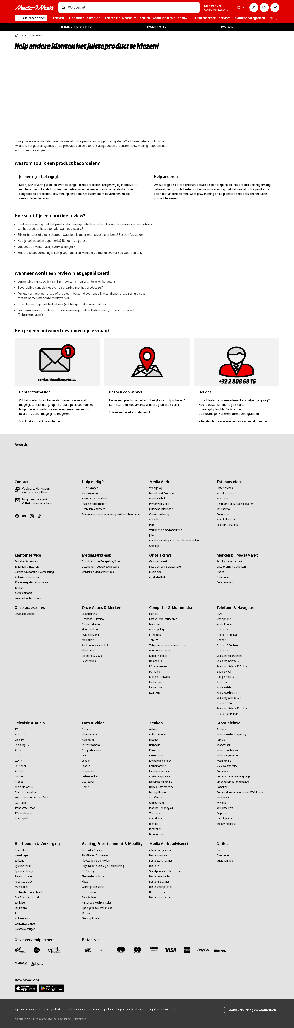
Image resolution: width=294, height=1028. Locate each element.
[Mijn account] (253, 7)
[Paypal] (203, 950)
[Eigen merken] (90, 629)
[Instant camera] (91, 745)
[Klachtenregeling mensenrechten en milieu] (174, 540)
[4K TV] (18, 750)
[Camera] (86, 729)
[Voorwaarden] (90, 493)
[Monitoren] (155, 624)
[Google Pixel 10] (226, 677)
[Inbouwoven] (224, 797)
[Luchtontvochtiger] (25, 924)
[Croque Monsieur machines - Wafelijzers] (240, 792)
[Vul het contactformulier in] (37, 503)
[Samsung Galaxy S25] (229, 661)
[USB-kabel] (88, 782)
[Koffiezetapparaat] (160, 776)
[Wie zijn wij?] (156, 488)
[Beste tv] (154, 866)
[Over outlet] (223, 577)
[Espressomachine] (159, 771)
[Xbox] (85, 881)
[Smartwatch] (223, 682)
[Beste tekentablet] (159, 876)
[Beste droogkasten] (160, 897)
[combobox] (132, 7)
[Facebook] (18, 516)
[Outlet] (220, 572)
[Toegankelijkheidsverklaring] (162, 1009)
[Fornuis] (221, 740)
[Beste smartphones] (160, 887)
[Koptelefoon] (22, 771)
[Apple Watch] (224, 687)
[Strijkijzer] (20, 902)
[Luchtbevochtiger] (25, 929)
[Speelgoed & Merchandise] (97, 908)
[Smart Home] (22, 850)
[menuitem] (58, 18)
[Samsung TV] (22, 745)
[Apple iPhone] (224, 624)
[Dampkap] (222, 787)
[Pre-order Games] (92, 850)
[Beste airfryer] (157, 892)
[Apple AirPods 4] (24, 787)
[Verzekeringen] (225, 493)
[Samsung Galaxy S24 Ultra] (232, 708)
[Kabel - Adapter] (158, 656)
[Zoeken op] (63, 7)
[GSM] (219, 614)
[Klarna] (220, 951)
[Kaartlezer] (155, 692)
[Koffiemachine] (157, 766)
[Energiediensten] (226, 519)
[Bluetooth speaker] (25, 792)
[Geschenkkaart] (158, 561)
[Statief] (86, 766)
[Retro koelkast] (225, 808)
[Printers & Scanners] (160, 650)
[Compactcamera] (91, 750)
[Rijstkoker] (155, 829)
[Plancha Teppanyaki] (161, 808)
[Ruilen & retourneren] (94, 504)
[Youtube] (26, 516)
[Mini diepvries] (224, 818)
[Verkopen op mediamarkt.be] (165, 530)
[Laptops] (154, 614)
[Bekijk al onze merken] (229, 561)
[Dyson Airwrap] (23, 866)
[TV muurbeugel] (23, 813)
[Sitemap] (154, 546)
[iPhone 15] (222, 650)
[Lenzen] (86, 761)
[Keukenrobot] (156, 755)
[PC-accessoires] (158, 666)
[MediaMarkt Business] (161, 493)
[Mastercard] (137, 950)
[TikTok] (41, 516)
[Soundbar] (20, 766)
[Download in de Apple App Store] (100, 567)
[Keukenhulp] (156, 750)
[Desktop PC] (156, 661)
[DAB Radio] (20, 803)
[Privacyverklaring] (159, 504)
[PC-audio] (154, 671)
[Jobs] (151, 535)
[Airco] (17, 913)
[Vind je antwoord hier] (34, 492)
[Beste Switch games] (160, 860)
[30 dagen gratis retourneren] (31, 582)
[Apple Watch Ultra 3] (228, 692)
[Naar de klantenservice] (28, 598)
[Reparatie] (222, 498)
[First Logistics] (37, 964)
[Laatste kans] (89, 614)
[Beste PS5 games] (159, 881)
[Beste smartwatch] (159, 855)
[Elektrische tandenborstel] (29, 892)
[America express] (187, 950)
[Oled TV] (19, 740)
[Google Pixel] (224, 671)
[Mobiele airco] (22, 918)
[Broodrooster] (157, 834)
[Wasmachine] (224, 761)
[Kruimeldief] (21, 887)
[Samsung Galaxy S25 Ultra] (232, 666)
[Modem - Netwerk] (159, 677)
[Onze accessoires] (25, 614)
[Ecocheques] (89, 661)
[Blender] (153, 824)
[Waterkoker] (156, 818)
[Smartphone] (224, 619)
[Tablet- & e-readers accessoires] (167, 645)
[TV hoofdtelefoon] (25, 808)
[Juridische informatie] (161, 509)
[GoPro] (85, 755)
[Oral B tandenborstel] (27, 897)
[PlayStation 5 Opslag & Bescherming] (103, 866)
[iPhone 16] (222, 640)
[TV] (16, 729)
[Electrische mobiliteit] (94, 876)
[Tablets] (153, 640)
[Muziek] (86, 913)
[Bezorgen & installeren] (95, 498)
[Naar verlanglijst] (264, 7)
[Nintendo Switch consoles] (97, 902)
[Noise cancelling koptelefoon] (31, 797)
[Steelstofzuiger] (24, 876)
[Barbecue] (154, 745)
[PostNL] (37, 950)
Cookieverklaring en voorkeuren (251, 1010)
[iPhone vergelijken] (160, 850)
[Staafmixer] (155, 797)
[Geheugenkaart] (91, 776)
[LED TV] (18, 761)
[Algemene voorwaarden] (27, 1009)
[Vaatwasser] (223, 745)
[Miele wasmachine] (227, 766)
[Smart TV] (20, 734)
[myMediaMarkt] (23, 593)
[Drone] (85, 787)
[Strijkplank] (21, 908)
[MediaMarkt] (34, 7)
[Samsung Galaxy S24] (229, 698)
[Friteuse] (154, 740)
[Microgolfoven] (157, 792)
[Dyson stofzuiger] (24, 871)
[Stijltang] (19, 860)
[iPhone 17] (222, 629)
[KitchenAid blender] (160, 761)
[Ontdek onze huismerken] (231, 567)
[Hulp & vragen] (90, 488)
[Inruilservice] (224, 509)
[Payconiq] (104, 950)
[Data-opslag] (156, 629)
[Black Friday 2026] (92, 656)
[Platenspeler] (22, 818)
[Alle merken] (88, 650)
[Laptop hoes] (156, 687)
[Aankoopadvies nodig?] (95, 645)
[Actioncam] (88, 740)
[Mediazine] (88, 640)
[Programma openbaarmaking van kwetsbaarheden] (111, 514)
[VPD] (54, 950)
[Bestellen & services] (93, 509)
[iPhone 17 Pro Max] (227, 635)
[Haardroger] (21, 855)
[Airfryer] (153, 729)
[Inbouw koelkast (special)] (231, 734)
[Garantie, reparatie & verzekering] (34, 572)
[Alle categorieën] (31, 18)
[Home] (17, 35)
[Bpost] (21, 950)
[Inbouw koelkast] (226, 824)
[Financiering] (223, 514)
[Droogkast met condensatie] (233, 782)
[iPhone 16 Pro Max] (227, 645)
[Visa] (170, 950)
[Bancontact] (88, 950)
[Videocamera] (89, 734)
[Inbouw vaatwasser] (228, 750)
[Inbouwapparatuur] (228, 755)
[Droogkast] (223, 771)
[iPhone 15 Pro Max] (227, 713)
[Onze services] (225, 488)
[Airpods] (19, 782)
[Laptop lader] (156, 682)
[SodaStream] (156, 803)
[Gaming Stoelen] (91, 918)
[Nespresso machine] (160, 782)
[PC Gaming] (88, 871)
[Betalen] (19, 588)
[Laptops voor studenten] (163, 619)
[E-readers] (155, 635)
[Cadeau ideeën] (91, 624)
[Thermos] (154, 813)
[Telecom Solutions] (227, 525)
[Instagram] (33, 516)
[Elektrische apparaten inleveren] (235, 504)
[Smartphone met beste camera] (167, 871)
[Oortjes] (19, 776)
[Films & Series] (90, 897)
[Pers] (151, 525)
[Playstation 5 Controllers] (96, 860)
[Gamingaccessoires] (93, 887)
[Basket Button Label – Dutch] (274, 7)
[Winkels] (153, 519)
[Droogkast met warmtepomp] (233, 776)
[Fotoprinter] (88, 771)
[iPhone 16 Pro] (225, 703)
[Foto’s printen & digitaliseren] (165, 567)
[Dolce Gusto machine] (161, 787)
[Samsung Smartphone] (229, 656)
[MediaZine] (155, 572)
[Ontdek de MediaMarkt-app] (98, 572)
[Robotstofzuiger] (24, 881)
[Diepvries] (222, 813)
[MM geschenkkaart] (154, 950)
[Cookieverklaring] (159, 514)
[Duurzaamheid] (157, 498)
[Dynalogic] (21, 964)
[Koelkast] (222, 729)
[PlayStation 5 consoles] (95, 855)
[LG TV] (18, 755)
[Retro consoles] (90, 892)
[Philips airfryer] (157, 734)
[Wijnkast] (222, 803)
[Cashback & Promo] (93, 619)
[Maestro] (121, 950)
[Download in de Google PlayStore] (101, 561)
